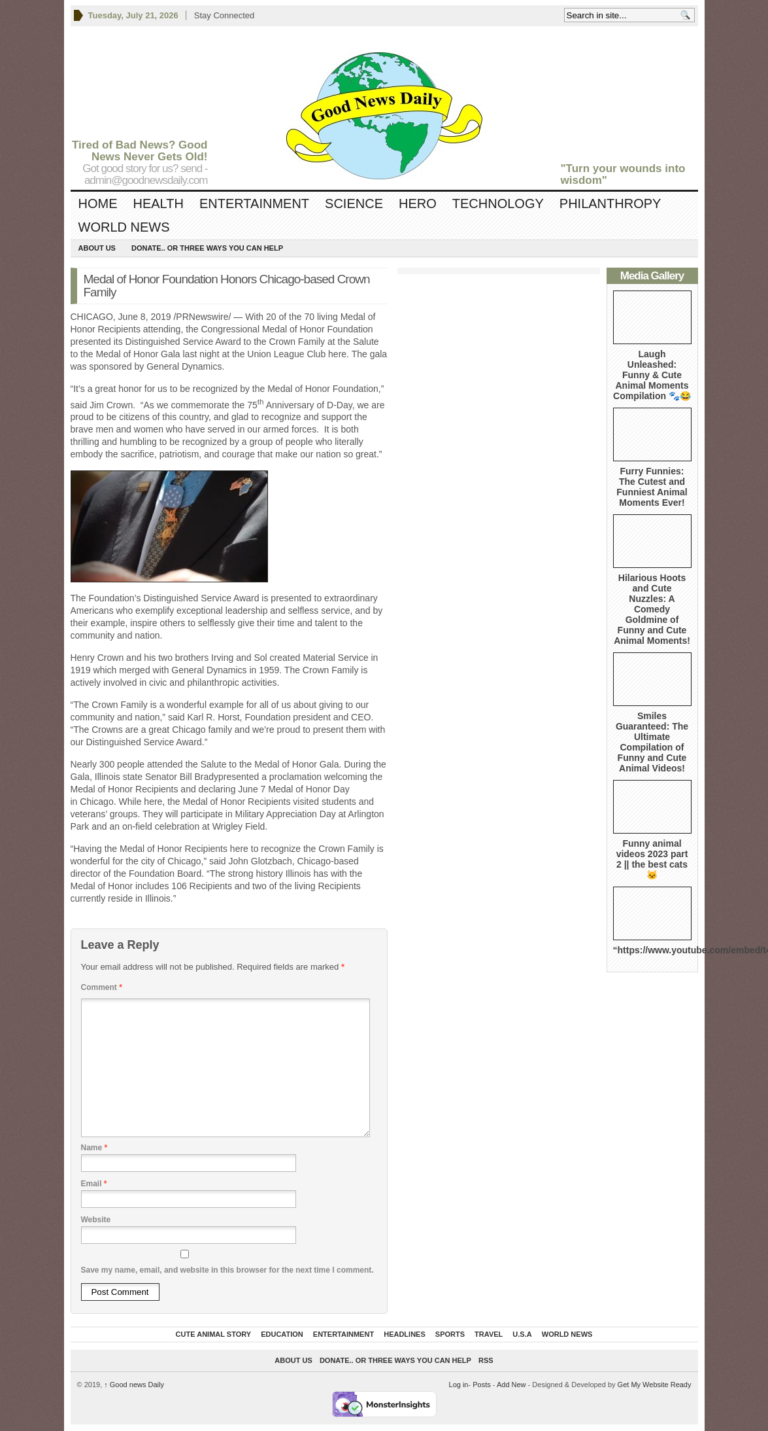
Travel (489, 1334)
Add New (511, 1384)
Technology (498, 203)
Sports (450, 1334)
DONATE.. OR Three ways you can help (207, 248)
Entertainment (254, 203)
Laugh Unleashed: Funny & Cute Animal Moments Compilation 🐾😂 (652, 375)
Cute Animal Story (214, 1334)
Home (98, 203)
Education (282, 1334)
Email (94, 1183)
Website (96, 1219)
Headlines (405, 1334)
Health (158, 203)
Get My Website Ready (655, 1384)
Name (94, 1147)
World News (124, 227)
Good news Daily (134, 1384)
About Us (97, 248)
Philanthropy (610, 203)
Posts (482, 1384)
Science (354, 203)
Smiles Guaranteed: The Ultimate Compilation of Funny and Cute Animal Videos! (652, 742)
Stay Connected (224, 15)
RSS (485, 1360)
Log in (459, 1384)
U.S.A (521, 1334)
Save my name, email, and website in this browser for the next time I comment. (227, 1270)
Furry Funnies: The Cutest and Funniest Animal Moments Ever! (651, 487)
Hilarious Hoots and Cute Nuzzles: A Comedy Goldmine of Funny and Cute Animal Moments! (652, 609)
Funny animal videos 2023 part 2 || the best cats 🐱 (652, 859)
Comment (101, 987)
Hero (418, 203)
